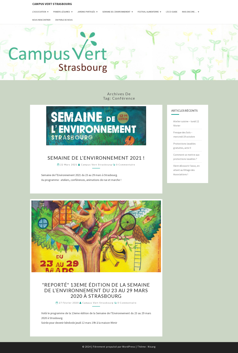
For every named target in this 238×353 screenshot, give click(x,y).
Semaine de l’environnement (116, 11)
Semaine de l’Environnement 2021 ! (96, 158)
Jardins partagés (86, 11)
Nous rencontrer (41, 19)
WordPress (128, 346)
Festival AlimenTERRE (148, 11)
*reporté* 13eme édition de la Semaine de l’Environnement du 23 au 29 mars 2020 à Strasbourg (96, 290)
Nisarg (152, 346)
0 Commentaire (125, 164)
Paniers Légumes (61, 11)
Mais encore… (189, 11)
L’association (39, 11)
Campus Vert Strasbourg (52, 4)
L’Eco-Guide (171, 11)
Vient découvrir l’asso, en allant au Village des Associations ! (186, 170)
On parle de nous (64, 19)
